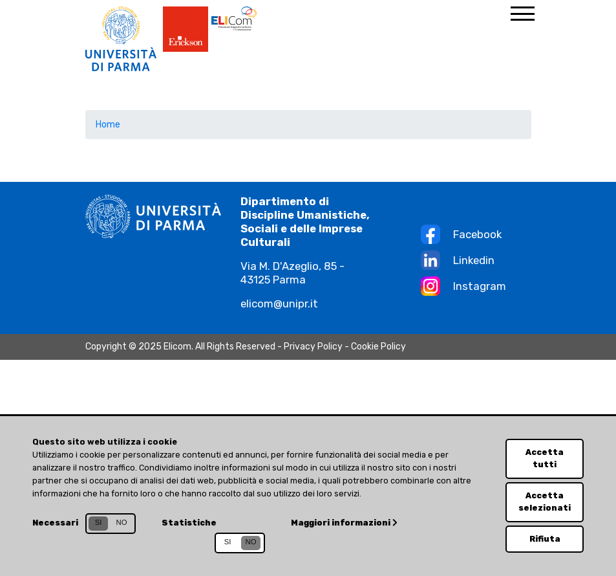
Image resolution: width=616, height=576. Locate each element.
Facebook (477, 234)
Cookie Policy (378, 346)
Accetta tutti (545, 458)
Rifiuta (544, 539)
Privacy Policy (313, 346)
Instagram (479, 286)
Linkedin (473, 260)
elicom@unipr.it (279, 303)
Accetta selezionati (544, 502)
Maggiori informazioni (344, 522)
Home (108, 124)
